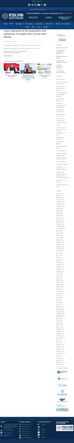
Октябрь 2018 (60, 351)
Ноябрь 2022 (60, 268)
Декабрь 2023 (60, 244)
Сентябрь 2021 (60, 293)
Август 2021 (59, 295)
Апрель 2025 (60, 215)
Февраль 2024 (60, 241)
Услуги (39, 27)
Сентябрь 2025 (60, 206)
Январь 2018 (60, 364)
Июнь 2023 (59, 255)
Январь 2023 (60, 264)
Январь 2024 (60, 243)
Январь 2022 (60, 286)
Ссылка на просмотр (8, 55)
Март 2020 (59, 326)
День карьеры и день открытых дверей (61, 88)
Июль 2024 (59, 232)
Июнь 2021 (59, 299)
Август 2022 (59, 273)
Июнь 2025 (59, 212)
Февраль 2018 (60, 362)
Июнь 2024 (59, 233)
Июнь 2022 (59, 277)
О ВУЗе (11, 24)
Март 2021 (59, 304)
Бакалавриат (20, 24)
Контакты (46, 27)
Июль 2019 (59, 339)
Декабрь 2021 (60, 288)
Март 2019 (59, 342)
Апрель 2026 (60, 194)
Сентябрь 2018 (60, 353)
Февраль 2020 (60, 328)
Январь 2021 (60, 308)
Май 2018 (59, 357)
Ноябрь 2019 (60, 333)
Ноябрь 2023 (60, 246)
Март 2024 (59, 239)
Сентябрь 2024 (60, 228)
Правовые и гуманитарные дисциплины (59, 66)
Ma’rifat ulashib (60, 79)
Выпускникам (39, 24)
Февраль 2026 (60, 197)
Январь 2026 (60, 199)
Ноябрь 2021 (60, 290)
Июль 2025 (59, 210)
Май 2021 (59, 301)
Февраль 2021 (60, 306)
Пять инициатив (65, 23)
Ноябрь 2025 (60, 203)
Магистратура (29, 24)
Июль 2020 (59, 319)
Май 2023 (59, 257)
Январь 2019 (60, 346)
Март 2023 (59, 261)
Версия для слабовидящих (62, 39)
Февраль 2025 (60, 219)
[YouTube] (38, 5)
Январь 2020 (60, 330)
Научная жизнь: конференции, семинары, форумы (61, 120)
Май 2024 (59, 235)
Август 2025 (59, 208)
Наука (28, 27)
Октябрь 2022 (60, 270)
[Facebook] (29, 5)
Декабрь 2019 (60, 331)
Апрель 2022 (60, 281)
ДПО (34, 27)
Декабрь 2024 (60, 223)
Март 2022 (59, 282)
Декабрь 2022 (60, 266)
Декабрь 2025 (60, 201)
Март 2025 (59, 217)
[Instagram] (35, 5)
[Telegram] (44, 5)
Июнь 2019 (59, 340)
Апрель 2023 (60, 259)
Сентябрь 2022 (60, 272)
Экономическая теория (61, 47)
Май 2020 (59, 322)
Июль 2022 (59, 275)
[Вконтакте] (32, 5)
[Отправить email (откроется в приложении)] (41, 5)
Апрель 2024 (60, 237)
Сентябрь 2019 (60, 337)
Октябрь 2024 (60, 226)
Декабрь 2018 (60, 348)
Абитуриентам (49, 24)
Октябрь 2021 (60, 291)
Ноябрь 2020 (60, 311)
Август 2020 (59, 317)
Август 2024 (59, 230)
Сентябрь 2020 (60, 315)
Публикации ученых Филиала (44, 75)
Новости (58, 23)
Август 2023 (59, 252)
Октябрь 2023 (60, 248)
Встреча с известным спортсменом (11, 75)
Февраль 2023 (60, 262)
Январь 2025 (60, 221)
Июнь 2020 (59, 320)
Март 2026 (59, 195)
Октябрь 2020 (60, 313)
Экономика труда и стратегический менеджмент (60, 52)
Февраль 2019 (60, 344)
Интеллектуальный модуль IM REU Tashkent (61, 94)
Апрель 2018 (60, 359)
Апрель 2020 (60, 324)
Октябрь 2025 (60, 204)
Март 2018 (59, 360)
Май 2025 (59, 214)
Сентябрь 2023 (60, 250)
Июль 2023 (59, 253)
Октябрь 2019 (60, 335)
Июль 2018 (59, 355)
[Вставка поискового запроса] (62, 30)
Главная (5, 23)
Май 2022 (59, 279)
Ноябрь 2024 (60, 224)
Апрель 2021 (60, 302)
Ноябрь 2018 (60, 349)
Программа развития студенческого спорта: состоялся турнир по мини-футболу (28, 77)
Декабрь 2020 (60, 310)
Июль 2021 (59, 297)
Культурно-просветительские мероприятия (61, 105)
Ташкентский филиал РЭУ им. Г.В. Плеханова (62, 422)
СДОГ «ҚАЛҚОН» (61, 161)
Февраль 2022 (60, 284)
